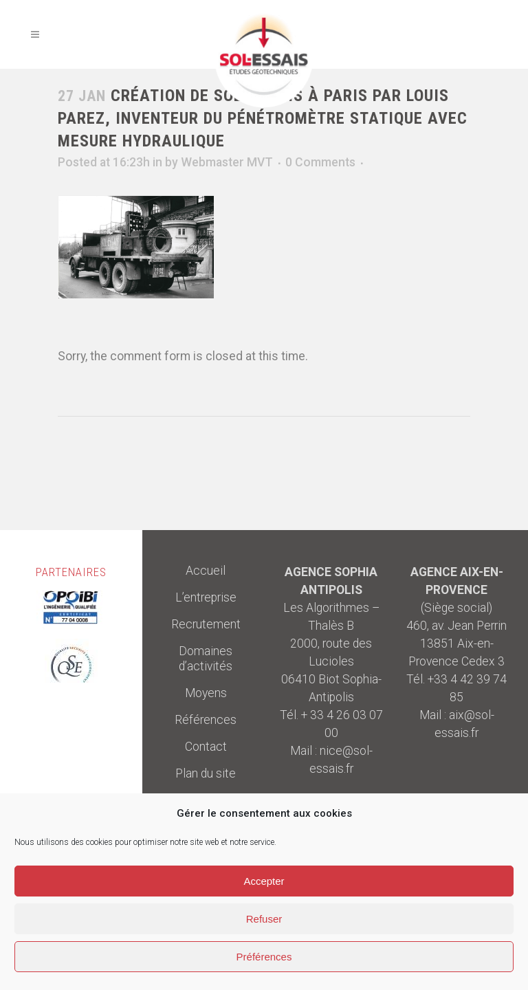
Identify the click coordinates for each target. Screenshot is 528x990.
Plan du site (205, 773)
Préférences (264, 956)
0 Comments (320, 162)
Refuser (264, 919)
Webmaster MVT (227, 162)
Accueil (206, 571)
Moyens (206, 693)
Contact (206, 747)
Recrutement (206, 624)
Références (205, 720)
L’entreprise (205, 597)
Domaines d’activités (205, 658)
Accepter (263, 881)
